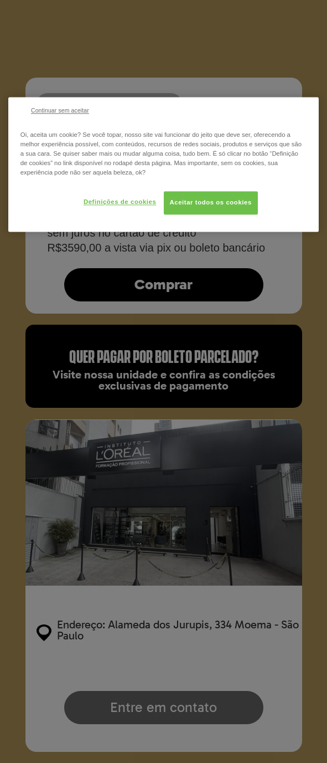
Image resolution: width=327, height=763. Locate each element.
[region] (163, 164)
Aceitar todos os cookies (211, 202)
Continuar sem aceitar (60, 110)
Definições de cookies (120, 201)
